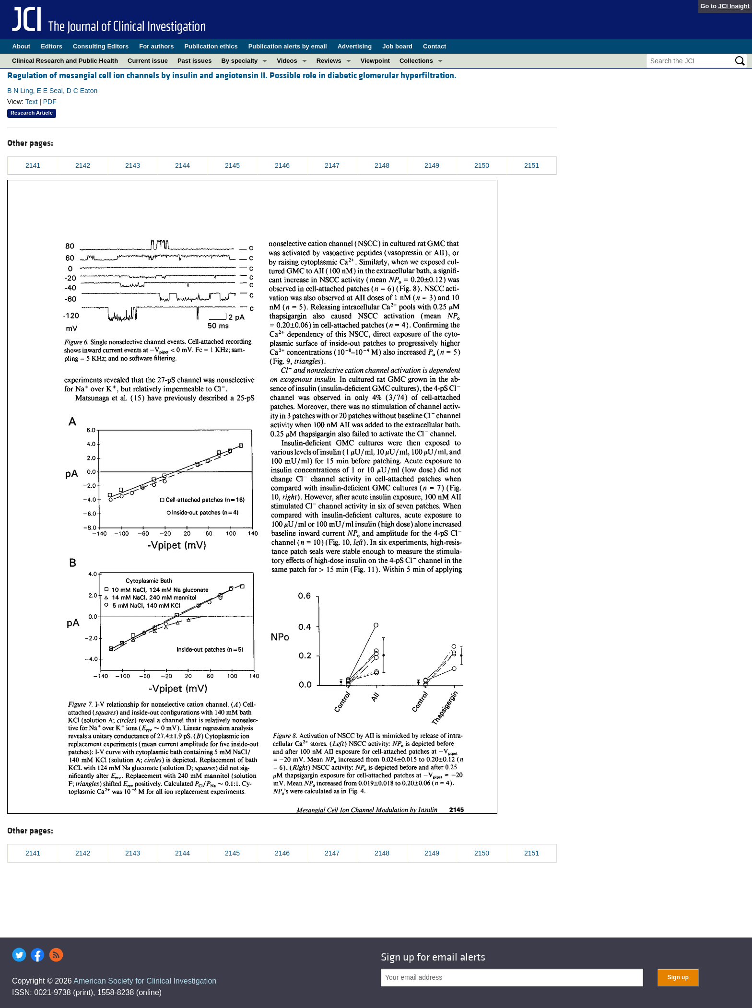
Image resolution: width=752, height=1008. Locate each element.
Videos (287, 60)
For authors (156, 46)
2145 (232, 165)
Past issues (194, 60)
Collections (416, 60)
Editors (51, 46)
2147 (332, 165)
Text (31, 101)
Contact (434, 46)
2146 (282, 165)
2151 (531, 165)
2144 (182, 165)
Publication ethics (210, 46)
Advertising (355, 46)
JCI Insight (734, 6)
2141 (32, 165)
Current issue (148, 60)
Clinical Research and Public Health (65, 60)
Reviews (329, 60)
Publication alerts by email (287, 46)
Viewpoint (375, 60)
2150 (481, 165)
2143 (132, 165)
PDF (50, 101)
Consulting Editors (101, 46)
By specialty (239, 60)
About (21, 46)
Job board (397, 46)
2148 (382, 165)
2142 (82, 165)
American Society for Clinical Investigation (144, 981)
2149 (431, 165)
